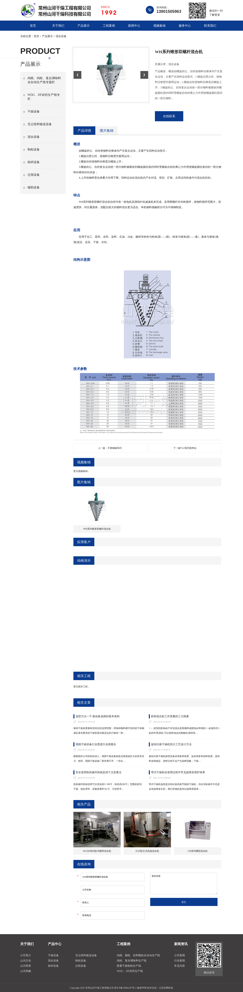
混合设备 (61, 36)
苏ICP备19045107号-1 (125, 988)
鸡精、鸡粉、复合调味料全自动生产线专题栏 (44, 80)
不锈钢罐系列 (114, 448)
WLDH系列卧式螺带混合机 (97, 851)
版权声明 (141, 988)
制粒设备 (34, 149)
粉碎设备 (34, 162)
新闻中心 (134, 25)
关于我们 (58, 25)
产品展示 (83, 25)
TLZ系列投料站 (188, 448)
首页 (33, 25)
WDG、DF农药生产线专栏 (44, 97)
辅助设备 (34, 187)
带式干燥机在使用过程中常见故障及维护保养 (178, 772)
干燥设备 (34, 111)
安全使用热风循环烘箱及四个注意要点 (99, 772)
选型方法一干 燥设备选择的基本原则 (97, 716)
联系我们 (210, 25)
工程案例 (109, 25)
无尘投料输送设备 (40, 124)
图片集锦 (106, 130)
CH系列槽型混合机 (197, 851)
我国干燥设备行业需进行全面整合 (96, 744)
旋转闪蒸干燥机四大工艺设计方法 (171, 744)
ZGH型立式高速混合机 (147, 851)
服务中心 (185, 25)
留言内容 (183, 883)
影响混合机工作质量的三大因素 (170, 716)
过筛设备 (34, 174)
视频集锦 (159, 25)
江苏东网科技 (166, 988)
